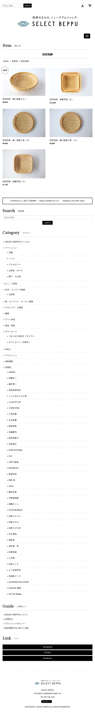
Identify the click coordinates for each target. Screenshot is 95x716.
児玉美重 (13, 420)
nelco (11, 486)
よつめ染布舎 (15, 570)
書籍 (7, 313)
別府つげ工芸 (15, 528)
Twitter (47, 652)
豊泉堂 (12, 540)
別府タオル (14, 522)
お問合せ (9, 619)
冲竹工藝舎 (14, 462)
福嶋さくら (14, 504)
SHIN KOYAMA (15, 450)
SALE (7, 349)
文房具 (12, 294)
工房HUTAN (14, 408)
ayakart (12, 372)
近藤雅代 (13, 432)
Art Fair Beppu (15, 594)
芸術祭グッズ (15, 576)
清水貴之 (13, 444)
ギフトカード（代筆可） (20, 342)
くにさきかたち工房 (18, 396)
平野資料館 (14, 498)
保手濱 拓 (14, 546)
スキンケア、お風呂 (14, 307)
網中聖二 (13, 384)
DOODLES (13, 468)
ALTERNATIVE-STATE (19, 582)
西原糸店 (13, 474)
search (28, 5)
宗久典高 (13, 534)
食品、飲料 (10, 325)
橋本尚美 (13, 492)
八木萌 (12, 558)
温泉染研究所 (15, 390)
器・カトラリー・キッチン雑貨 (19, 301)
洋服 (11, 252)
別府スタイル (15, 516)
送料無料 (9, 361)
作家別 (15, 61)
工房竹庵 (13, 414)
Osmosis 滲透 (15, 588)
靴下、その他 (15, 276)
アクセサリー (15, 264)
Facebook (47, 658)
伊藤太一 (13, 378)
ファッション (11, 248)
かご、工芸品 (11, 283)
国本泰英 (13, 426)
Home (6, 61)
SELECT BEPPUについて (16, 614)
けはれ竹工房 (15, 402)
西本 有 (12, 480)
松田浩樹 (13, 552)
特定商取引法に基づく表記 (17, 628)
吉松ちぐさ (14, 564)
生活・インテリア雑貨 (15, 290)
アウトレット (11, 355)
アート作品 (10, 319)
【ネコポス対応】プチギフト (22, 336)
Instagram (47, 647)
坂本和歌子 (14, 438)
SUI (10, 456)
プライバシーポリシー (15, 623)
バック (12, 258)
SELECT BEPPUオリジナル (17, 242)
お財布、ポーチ (16, 270)
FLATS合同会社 (16, 510)
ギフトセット (11, 331)
